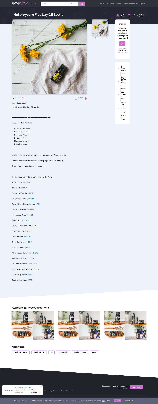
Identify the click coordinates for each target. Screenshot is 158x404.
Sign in (142, 3)
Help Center (53, 391)
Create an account (130, 3)
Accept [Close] (117, 401)
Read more (129, 400)
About (101, 3)
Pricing (118, 3)
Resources (110, 3)
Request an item (67, 391)
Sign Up (122, 43)
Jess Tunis (20, 98)
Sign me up (136, 387)
